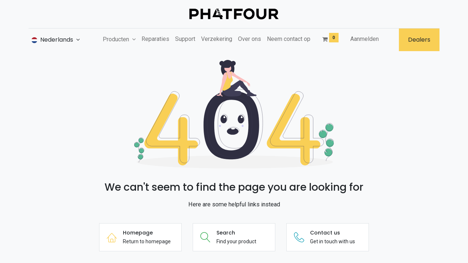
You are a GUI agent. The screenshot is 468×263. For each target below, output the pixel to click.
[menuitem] (155, 39)
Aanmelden (364, 38)
